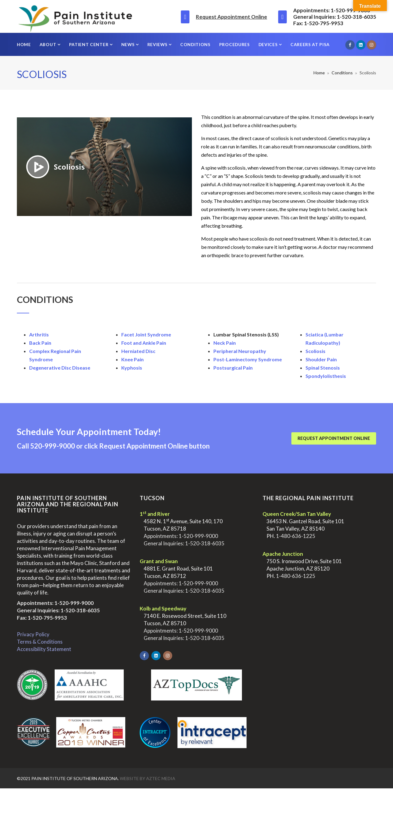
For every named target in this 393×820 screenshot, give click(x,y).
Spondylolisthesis (325, 376)
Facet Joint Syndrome (146, 334)
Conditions (195, 44)
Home (24, 44)
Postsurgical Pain (233, 368)
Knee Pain (132, 359)
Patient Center (89, 44)
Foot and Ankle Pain (143, 343)
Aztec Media (160, 778)
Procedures (234, 44)
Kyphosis (131, 368)
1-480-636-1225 (295, 536)
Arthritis (39, 334)
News (128, 44)
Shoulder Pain (321, 359)
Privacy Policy (33, 634)
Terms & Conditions (40, 641)
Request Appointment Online (231, 17)
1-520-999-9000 (74, 603)
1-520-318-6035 (80, 610)
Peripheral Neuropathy (239, 351)
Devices (269, 44)
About (48, 44)
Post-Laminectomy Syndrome (247, 359)
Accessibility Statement (44, 649)
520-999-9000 (52, 446)
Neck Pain (224, 343)
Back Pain (40, 343)
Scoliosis (315, 351)
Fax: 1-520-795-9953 (42, 617)
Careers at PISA (310, 44)
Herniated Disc (138, 351)
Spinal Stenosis (322, 368)
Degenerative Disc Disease (59, 368)
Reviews (158, 44)
